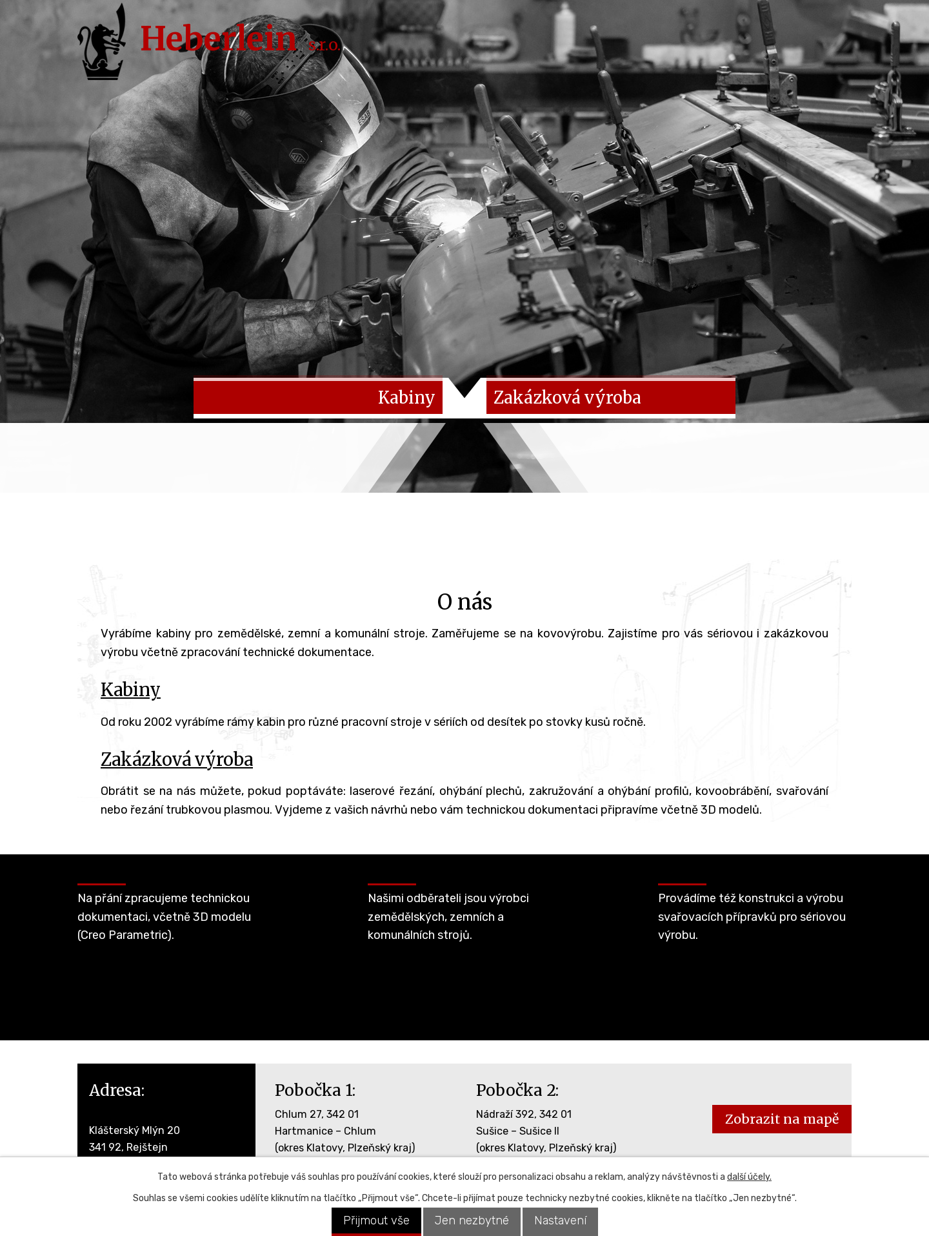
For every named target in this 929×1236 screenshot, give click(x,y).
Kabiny (131, 695)
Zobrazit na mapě (782, 1124)
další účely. (749, 1176)
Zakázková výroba (177, 764)
